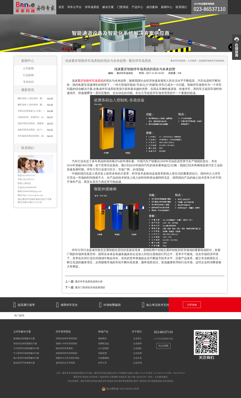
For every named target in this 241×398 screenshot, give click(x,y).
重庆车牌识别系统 (89, 381)
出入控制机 (103, 348)
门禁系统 (122, 7)
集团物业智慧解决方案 (24, 338)
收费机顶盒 (103, 343)
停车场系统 (92, 7)
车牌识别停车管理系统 (66, 338)
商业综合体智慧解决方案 (25, 343)
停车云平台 (74, 7)
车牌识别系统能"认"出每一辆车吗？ (32, 111)
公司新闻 (28, 68)
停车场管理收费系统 (123, 381)
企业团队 (137, 348)
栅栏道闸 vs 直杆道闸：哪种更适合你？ (32, 98)
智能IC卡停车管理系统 (66, 343)
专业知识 (28, 81)
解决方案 (108, 7)
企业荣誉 (137, 343)
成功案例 (152, 7)
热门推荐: (19, 315)
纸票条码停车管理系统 (66, 353)
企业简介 (137, 338)
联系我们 (181, 7)
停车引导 (102, 363)
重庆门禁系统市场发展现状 (90, 287)
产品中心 (137, 7)
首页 (61, 7)
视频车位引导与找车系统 (67, 358)
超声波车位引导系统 (65, 363)
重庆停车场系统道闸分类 (89, 281)
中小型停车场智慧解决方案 (26, 353)
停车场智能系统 (154, 381)
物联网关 (102, 338)
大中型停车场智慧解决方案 (26, 348)
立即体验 (192, 305)
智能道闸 (102, 353)
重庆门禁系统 (140, 381)
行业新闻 (28, 75)
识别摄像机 (103, 358)
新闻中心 (166, 7)
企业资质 (137, 353)
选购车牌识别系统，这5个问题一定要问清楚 (32, 129)
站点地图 (163, 345)
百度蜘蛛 (113, 377)
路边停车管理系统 (64, 348)
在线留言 (122, 377)
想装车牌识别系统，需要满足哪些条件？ (32, 123)
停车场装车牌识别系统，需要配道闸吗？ (32, 136)
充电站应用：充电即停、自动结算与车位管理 (32, 117)
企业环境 (137, 363)
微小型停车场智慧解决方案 (26, 358)
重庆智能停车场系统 (90, 80)
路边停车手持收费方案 (24, 363)
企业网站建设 (161, 377)
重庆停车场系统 (177, 60)
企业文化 (137, 358)
